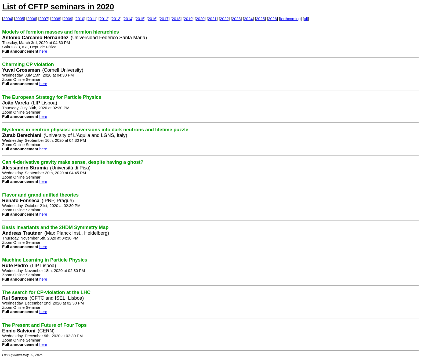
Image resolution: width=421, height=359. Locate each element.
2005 (19, 19)
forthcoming (290, 19)
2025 (260, 19)
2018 (176, 19)
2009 (67, 19)
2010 (79, 19)
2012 (104, 19)
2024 (248, 19)
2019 (188, 19)
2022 (224, 19)
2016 (152, 19)
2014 (128, 19)
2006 (31, 19)
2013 (116, 19)
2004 (7, 19)
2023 (236, 19)
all (306, 19)
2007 (43, 19)
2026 (272, 19)
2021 (212, 19)
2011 (92, 19)
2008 (55, 19)
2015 (140, 19)
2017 (164, 19)
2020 (200, 19)
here (43, 51)
